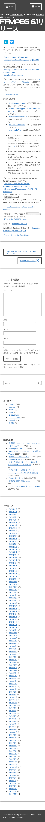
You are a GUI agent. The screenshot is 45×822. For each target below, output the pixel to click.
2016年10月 (13, 735)
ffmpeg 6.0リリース (19, 224)
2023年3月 (13, 549)
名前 (5, 320)
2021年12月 (13, 582)
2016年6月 (13, 746)
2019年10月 (13, 638)
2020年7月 (13, 614)
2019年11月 (13, 635)
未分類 (11, 423)
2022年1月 (13, 579)
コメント (7, 291)
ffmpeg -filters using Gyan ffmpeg (17, 235)
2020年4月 (13, 622)
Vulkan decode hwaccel (18, 117)
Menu (35, 6)
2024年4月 (13, 533)
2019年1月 (12, 662)
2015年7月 (12, 775)
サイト (5, 338)
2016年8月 (13, 740)
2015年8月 (13, 772)
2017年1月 (12, 727)
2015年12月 (13, 762)
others (11, 409)
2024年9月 (13, 528)
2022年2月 (13, 576)
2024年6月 (13, 531)
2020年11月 (13, 603)
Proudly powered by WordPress (16, 814)
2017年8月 (13, 708)
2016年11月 (13, 732)
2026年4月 (13, 509)
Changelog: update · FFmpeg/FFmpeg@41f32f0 (21, 60)
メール (5, 329)
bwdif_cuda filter (15, 130)
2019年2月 (13, 660)
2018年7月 (13, 678)
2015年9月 (13, 770)
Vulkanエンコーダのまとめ (19, 457)
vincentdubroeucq (16, 817)
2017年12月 (13, 697)
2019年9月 (13, 641)
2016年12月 (13, 729)
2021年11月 (13, 584)
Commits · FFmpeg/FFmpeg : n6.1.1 (16, 57)
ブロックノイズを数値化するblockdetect (24, 486)
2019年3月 (13, 657)
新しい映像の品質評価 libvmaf (15, 219)
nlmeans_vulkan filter (17, 125)
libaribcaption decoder (17, 103)
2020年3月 (13, 625)
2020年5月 (13, 619)
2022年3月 (13, 573)
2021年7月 (13, 592)
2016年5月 (13, 748)
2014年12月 (13, 794)
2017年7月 (12, 711)
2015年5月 (12, 781)
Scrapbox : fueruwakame (13, 75)
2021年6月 (13, 595)
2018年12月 (13, 665)
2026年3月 (13, 512)
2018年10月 (13, 670)
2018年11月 (13, 668)
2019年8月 (13, 643)
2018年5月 (13, 684)
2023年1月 (13, 555)
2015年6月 (13, 778)
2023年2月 (13, 552)
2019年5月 (13, 652)
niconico (12, 407)
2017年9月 (13, 705)
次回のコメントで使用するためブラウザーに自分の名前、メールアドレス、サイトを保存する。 (21, 351)
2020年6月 (13, 617)
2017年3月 (13, 721)
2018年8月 (13, 676)
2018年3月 (13, 689)
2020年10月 (13, 606)
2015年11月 (13, 764)
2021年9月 (13, 590)
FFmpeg (10, 17)
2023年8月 (13, 539)
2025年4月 (13, 522)
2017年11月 (13, 700)
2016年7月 (13, 743)
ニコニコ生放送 (15, 418)
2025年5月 (13, 520)
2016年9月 (13, 738)
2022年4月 (13, 571)
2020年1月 (13, 630)
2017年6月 (13, 713)
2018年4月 (13, 686)
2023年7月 (13, 541)
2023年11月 (13, 536)
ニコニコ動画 (14, 415)
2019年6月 (13, 649)
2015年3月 (13, 786)
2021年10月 (13, 587)
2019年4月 (13, 654)
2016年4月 (13, 751)
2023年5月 (13, 544)
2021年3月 (13, 600)
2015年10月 (13, 767)
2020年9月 (13, 609)
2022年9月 (13, 560)
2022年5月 (13, 568)
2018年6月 (13, 681)
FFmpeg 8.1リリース (16, 449)
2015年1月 (12, 791)
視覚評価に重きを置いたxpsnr (20, 481)
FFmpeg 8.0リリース (16, 459)
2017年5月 (12, 716)
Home (9, 7)
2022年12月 (13, 557)
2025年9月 (13, 514)
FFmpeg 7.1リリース (16, 478)
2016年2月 (13, 756)
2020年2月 (13, 627)
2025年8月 (13, 517)
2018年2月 (13, 692)
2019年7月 (13, 646)
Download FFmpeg (11, 94)
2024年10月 (13, 525)
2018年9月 (13, 673)
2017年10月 (13, 703)
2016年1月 (12, 759)
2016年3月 (13, 754)
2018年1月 (12, 695)
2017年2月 (13, 724)
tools (11, 412)
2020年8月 (13, 611)
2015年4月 (13, 783)
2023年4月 (13, 547)
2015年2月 (13, 789)
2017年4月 (13, 719)
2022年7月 (13, 563)
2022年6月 (13, 565)
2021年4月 (13, 598)
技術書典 (12, 420)
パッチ (12, 146)
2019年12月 (13, 633)
